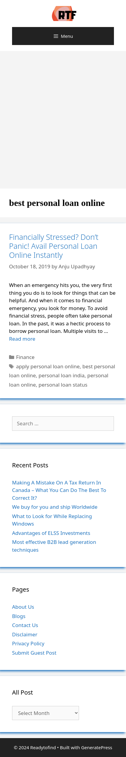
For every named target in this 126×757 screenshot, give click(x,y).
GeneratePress (96, 747)
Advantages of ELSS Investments (51, 532)
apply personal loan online (48, 366)
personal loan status (63, 384)
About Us (23, 606)
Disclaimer (24, 634)
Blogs (18, 616)
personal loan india (62, 375)
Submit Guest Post (34, 652)
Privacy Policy (28, 643)
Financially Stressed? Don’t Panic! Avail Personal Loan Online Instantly (53, 246)
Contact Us (25, 625)
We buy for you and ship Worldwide (54, 506)
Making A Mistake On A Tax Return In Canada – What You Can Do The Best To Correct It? (59, 490)
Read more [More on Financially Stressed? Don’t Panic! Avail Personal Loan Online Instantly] (22, 338)
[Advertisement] (63, 116)
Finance (25, 357)
